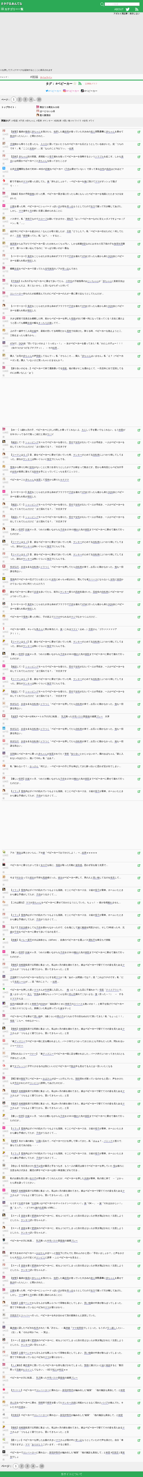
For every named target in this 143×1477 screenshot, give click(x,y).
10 (39, 99)
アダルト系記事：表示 (126, 13)
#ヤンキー (48, 120)
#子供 (21, 120)
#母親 (15, 120)
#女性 (85, 120)
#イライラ (76, 120)
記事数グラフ (91, 84)
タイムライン (46, 77)
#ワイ (91, 120)
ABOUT (119, 9)
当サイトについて (71, 1474)
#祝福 (34, 77)
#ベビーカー (53, 91)
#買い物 (66, 120)
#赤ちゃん (30, 120)
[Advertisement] (71, 41)
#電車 (39, 120)
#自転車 (58, 120)
